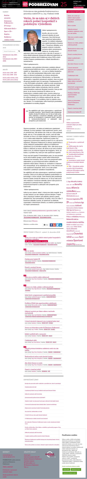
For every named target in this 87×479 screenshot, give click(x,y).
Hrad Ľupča (42, 271)
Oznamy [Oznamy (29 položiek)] (77, 212)
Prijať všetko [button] (66, 469)
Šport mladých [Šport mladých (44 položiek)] (75, 237)
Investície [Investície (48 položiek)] (72, 206)
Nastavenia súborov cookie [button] (70, 473)
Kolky (50, 336)
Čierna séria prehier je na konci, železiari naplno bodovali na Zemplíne (42, 445)
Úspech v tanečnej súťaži (75, 108)
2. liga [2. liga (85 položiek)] (68, 181)
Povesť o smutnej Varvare (75, 54)
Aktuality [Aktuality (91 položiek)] (74, 181)
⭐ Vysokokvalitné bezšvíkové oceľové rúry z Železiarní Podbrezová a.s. (74, 156)
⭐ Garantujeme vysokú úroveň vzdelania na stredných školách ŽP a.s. (75, 162)
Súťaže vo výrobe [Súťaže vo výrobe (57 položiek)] (71, 224)
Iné (49, 371)
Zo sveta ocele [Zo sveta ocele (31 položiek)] (77, 231)
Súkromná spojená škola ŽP (31, 457)
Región (7, 34)
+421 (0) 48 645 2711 (9, 457)
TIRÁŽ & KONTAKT (8, 467)
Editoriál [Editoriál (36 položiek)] (77, 196)
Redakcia (7, 37)
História (27, 281)
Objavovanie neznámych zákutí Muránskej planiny (37, 408)
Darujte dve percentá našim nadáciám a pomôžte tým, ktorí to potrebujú (43, 383)
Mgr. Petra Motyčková (37, 279)
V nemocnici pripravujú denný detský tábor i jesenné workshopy (41, 404)
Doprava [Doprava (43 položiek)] (78, 191)
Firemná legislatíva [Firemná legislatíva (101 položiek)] (73, 199)
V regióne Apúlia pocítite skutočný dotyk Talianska (37, 436)
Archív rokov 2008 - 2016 (10, 75)
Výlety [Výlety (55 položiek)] (75, 226)
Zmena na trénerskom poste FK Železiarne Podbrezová (74, 102)
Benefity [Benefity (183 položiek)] (78, 184)
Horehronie (57, 352)
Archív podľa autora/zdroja (10, 80)
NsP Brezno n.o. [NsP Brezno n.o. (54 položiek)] (76, 210)
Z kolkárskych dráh (73, 75)
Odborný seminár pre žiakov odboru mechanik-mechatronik (75, 81)
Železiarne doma (45, 217)
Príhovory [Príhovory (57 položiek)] (82, 217)
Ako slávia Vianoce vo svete (75, 64)
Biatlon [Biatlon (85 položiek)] (68, 188)
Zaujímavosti (57, 358)
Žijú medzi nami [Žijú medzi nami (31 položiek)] (78, 244)
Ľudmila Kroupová (36, 297)
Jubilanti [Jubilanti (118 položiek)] (78, 205)
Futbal (51, 323)
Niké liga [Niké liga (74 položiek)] (69, 210)
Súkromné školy (10, 28)
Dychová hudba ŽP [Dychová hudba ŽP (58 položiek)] (71, 193)
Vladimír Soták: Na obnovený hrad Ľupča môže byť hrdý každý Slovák (42, 401)
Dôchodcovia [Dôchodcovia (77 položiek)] (70, 196)
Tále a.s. (26, 467)
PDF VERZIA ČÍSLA (78, 7)
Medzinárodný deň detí (30, 387)
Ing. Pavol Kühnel (36, 342)
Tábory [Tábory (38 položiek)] (81, 224)
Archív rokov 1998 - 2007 (10, 72)
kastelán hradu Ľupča (37, 269)
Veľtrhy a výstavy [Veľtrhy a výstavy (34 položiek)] (70, 226)
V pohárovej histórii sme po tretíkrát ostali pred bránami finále (40, 390)
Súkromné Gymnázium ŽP (32, 299)
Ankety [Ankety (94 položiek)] (79, 181)
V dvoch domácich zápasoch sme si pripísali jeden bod (75, 70)
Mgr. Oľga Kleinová (36, 289)
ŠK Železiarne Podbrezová (31, 465)
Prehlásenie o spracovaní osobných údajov (10, 471)
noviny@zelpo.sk (7, 455)
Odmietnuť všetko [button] (76, 469)
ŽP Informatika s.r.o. (29, 463)
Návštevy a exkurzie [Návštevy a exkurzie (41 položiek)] (71, 212)
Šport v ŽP (8, 31)
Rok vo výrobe (72, 25)
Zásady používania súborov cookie (71, 466)
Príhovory (34, 221)
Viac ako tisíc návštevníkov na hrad (33, 411)
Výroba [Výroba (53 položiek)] (79, 226)
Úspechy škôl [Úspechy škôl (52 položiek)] (69, 234)
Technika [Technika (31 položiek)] (78, 224)
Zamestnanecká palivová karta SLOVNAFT (35, 397)
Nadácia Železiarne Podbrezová (33, 459)
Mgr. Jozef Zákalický (36, 315)
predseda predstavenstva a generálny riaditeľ (44, 210)
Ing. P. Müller (35, 329)
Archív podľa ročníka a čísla (10, 78)
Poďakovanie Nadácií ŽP (74, 112)
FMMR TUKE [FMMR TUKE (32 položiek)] (71, 202)
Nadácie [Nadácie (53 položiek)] (81, 208)
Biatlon (6, 15)
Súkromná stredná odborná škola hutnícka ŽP (38, 316)
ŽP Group (7, 26)
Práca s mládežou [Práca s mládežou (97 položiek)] (72, 216)
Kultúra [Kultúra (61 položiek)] (76, 208)
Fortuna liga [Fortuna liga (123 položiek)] (79, 202)
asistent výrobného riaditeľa (39, 253)
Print (46, 225)
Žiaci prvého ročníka (37, 305)
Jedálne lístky (9, 40)
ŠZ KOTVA (34, 261)
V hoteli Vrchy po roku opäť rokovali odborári (36, 415)
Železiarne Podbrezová (8, 22)
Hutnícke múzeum (29, 461)
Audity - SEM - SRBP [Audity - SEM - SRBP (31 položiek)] (70, 184)
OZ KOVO (7, 18)
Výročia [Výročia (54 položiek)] (68, 229)
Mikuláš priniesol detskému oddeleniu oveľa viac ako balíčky (75, 31)
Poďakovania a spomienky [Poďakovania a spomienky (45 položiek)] (74, 214)
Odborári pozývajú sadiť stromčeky (33, 394)
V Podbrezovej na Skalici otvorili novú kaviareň (36, 418)
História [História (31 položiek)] (68, 205)
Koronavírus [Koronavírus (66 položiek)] (70, 208)
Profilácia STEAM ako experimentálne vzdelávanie (74, 95)
